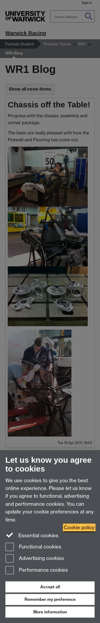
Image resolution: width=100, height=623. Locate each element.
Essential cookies (31, 535)
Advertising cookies (34, 559)
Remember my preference (50, 599)
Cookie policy (79, 527)
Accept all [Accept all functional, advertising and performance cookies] (50, 586)
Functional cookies (33, 547)
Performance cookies (36, 570)
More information (50, 611)
